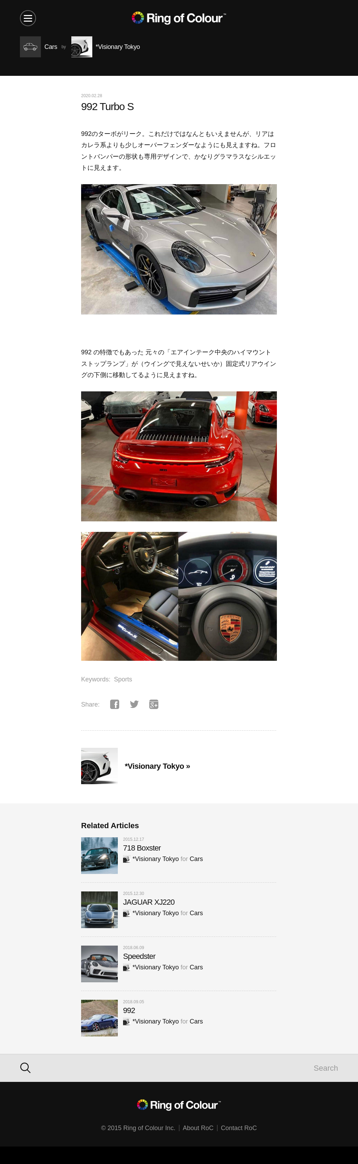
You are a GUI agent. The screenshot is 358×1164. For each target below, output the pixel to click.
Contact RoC (239, 1128)
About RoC (198, 1128)
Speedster (139, 956)
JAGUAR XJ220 (148, 902)
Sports (123, 679)
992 (129, 1010)
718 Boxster (142, 848)
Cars (196, 858)
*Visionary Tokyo (151, 858)
